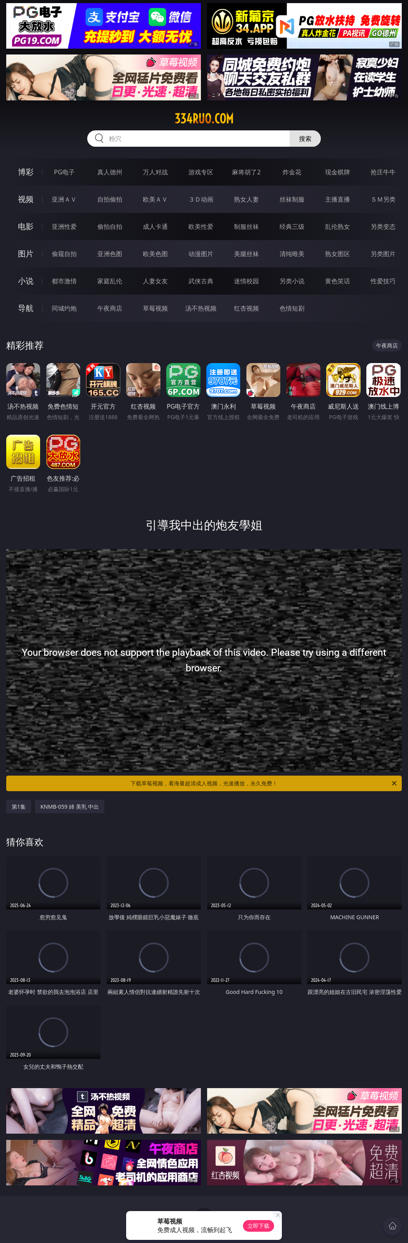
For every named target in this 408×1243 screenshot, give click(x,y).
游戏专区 (200, 172)
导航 (25, 308)
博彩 (25, 172)
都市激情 (64, 281)
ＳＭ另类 (383, 199)
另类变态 (383, 226)
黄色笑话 (337, 281)
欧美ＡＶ (155, 199)
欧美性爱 (200, 226)
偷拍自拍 (109, 226)
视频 (25, 199)
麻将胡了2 (246, 172)
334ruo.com (204, 118)
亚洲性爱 (64, 226)
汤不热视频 (200, 308)
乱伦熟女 (337, 226)
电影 (25, 226)
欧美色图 (155, 253)
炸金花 (292, 172)
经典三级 (292, 226)
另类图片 (383, 253)
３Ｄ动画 (200, 199)
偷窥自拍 (64, 253)
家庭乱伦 (109, 281)
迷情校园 (246, 281)
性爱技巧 (383, 281)
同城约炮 (64, 308)
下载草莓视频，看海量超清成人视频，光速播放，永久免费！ (264, 783)
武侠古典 (200, 281)
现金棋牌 (337, 172)
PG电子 (64, 172)
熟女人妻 (246, 199)
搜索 (305, 138)
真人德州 (109, 172)
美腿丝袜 (246, 253)
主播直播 (337, 199)
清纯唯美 (292, 253)
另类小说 (292, 281)
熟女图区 (337, 253)
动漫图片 (200, 253)
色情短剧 (292, 308)
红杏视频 (246, 308)
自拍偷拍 (109, 199)
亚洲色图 (109, 253)
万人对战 (155, 172)
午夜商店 (109, 308)
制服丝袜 (246, 226)
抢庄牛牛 (383, 172)
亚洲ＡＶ (64, 199)
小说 (25, 281)
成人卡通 (155, 226)
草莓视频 (155, 308)
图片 (25, 253)
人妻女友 (155, 281)
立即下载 (258, 1225)
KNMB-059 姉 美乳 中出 (69, 806)
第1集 (19, 806)
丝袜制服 (292, 199)
